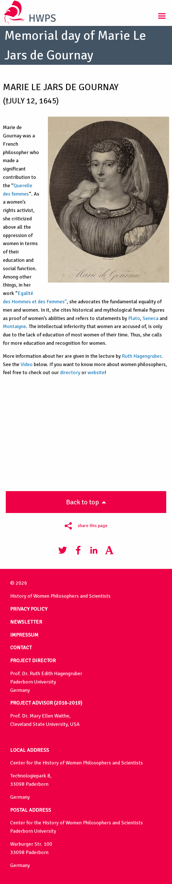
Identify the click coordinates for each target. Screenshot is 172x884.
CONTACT (21, 647)
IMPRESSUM (24, 635)
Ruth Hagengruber (141, 356)
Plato (134, 318)
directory (70, 372)
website (95, 372)
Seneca (150, 318)
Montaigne (14, 326)
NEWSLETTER (26, 622)
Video (26, 364)
